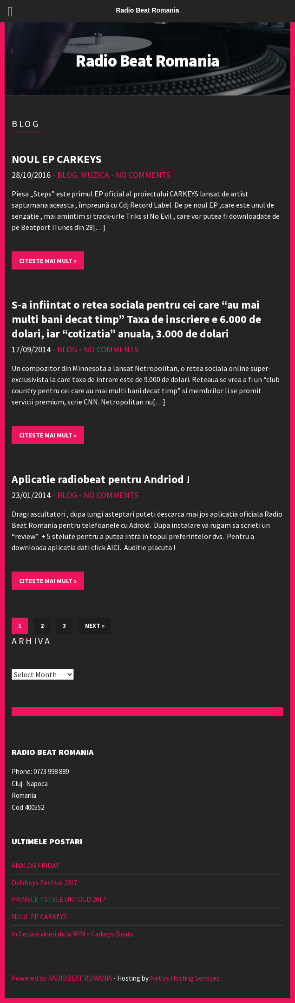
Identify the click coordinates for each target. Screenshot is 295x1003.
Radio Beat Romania (147, 60)
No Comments (143, 174)
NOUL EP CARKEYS (57, 159)
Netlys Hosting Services (185, 978)
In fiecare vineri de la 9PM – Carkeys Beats (72, 933)
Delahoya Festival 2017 (44, 882)
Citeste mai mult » (48, 260)
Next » (95, 625)
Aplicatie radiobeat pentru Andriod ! (101, 479)
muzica (95, 174)
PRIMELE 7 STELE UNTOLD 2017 (58, 899)
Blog (67, 174)
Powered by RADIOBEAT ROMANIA (62, 978)
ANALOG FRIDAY (35, 865)
